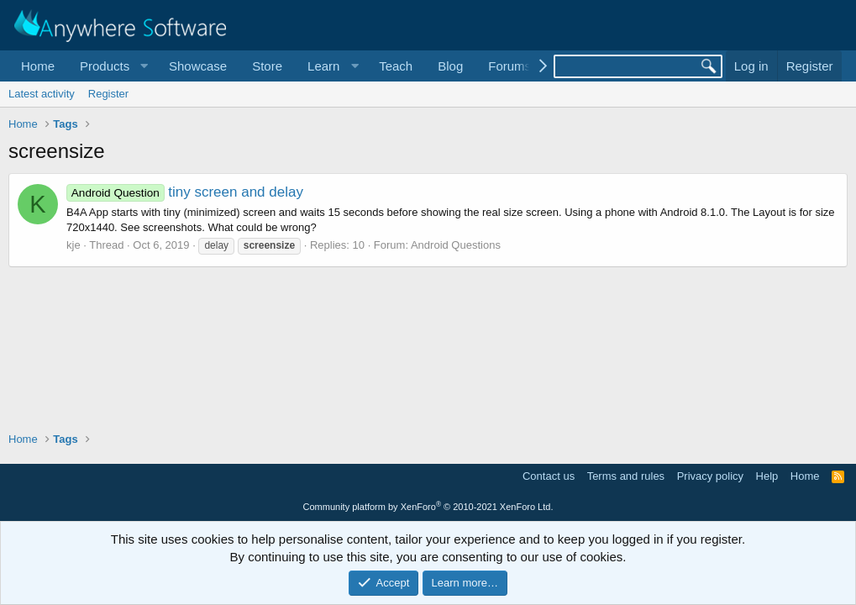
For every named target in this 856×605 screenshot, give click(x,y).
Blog (450, 66)
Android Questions (456, 245)
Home (38, 66)
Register (108, 93)
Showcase (198, 66)
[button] (111, 66)
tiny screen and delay (184, 192)
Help (767, 476)
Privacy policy (710, 476)
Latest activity (41, 93)
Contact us (549, 476)
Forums (509, 66)
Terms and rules (625, 476)
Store (267, 66)
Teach (395, 66)
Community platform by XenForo (428, 507)
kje (73, 245)
